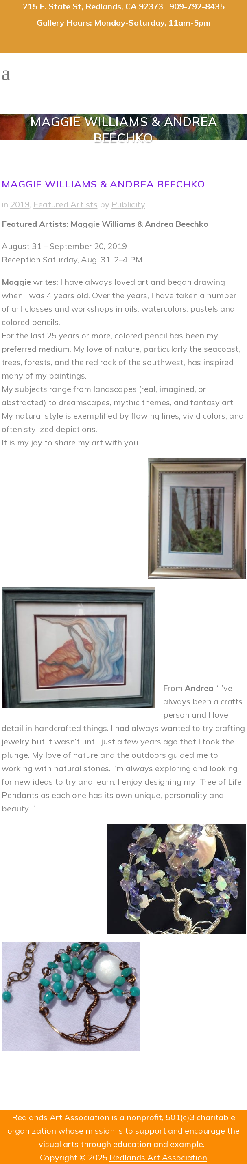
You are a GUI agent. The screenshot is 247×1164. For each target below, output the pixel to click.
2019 (20, 204)
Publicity (128, 204)
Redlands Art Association (158, 1157)
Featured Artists (65, 204)
